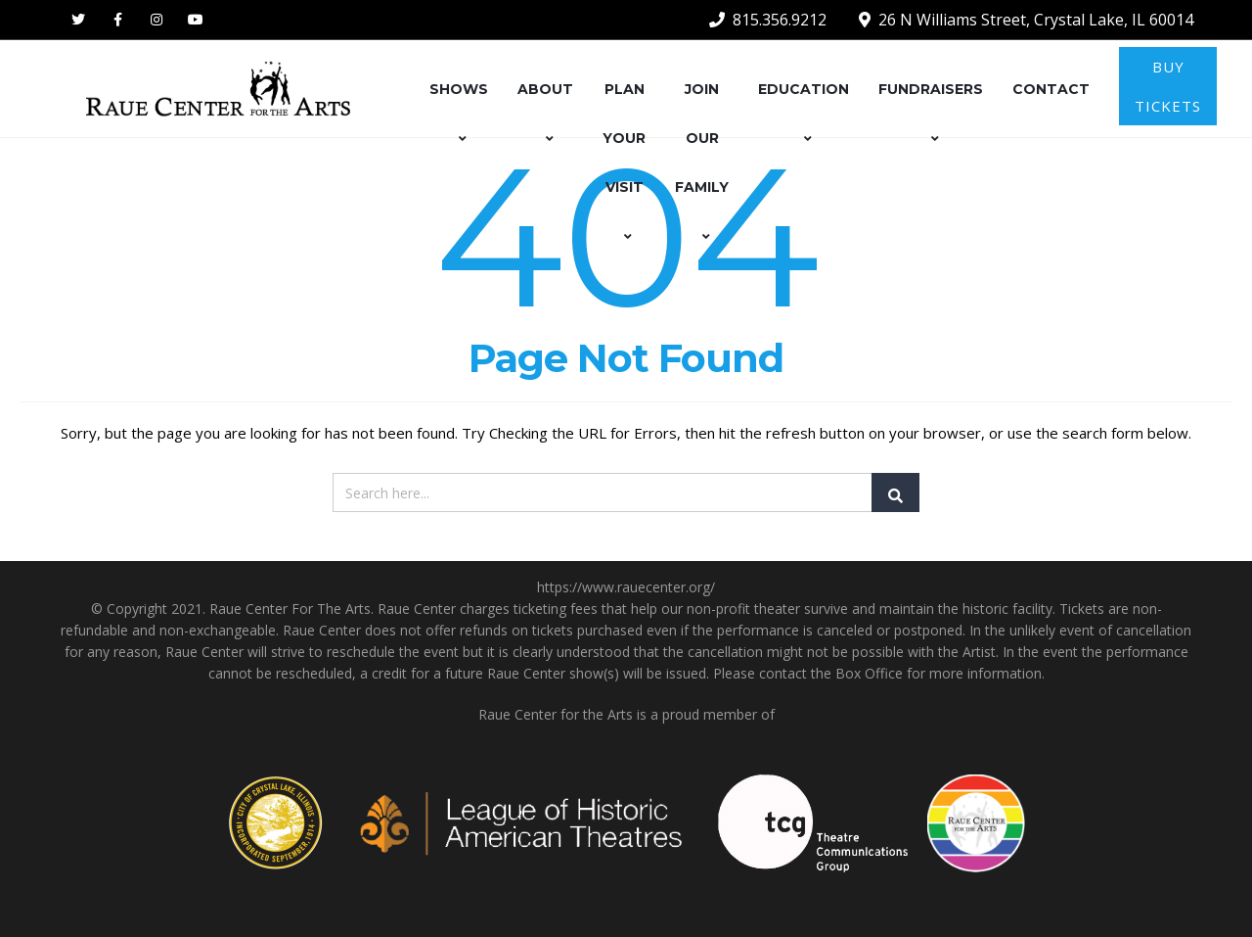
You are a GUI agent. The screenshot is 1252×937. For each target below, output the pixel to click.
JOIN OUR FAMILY (702, 162)
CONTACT (1051, 89)
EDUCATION (803, 113)
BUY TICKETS (1168, 86)
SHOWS (458, 113)
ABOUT (545, 113)
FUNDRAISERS (930, 113)
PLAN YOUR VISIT (624, 162)
